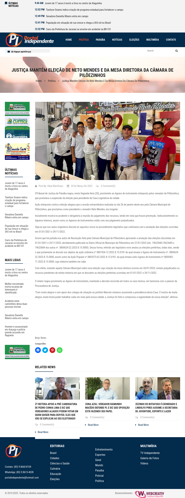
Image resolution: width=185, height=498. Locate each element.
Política (52, 80)
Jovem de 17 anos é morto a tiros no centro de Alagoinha (73, 3)
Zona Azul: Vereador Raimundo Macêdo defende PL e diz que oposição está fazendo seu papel (107, 408)
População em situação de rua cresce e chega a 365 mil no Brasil (78, 22)
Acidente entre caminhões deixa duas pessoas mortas (16, 304)
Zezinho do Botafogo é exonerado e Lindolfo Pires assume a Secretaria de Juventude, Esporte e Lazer (156, 408)
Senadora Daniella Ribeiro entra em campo (67, 16)
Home (39, 80)
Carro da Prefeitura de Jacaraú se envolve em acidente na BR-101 (78, 29)
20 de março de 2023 (79, 186)
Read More (41, 432)
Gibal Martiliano (55, 186)
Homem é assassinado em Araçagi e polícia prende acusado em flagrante (16, 331)
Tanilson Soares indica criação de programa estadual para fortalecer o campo (84, 9)
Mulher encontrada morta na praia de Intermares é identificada (14, 288)
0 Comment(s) (105, 186)
